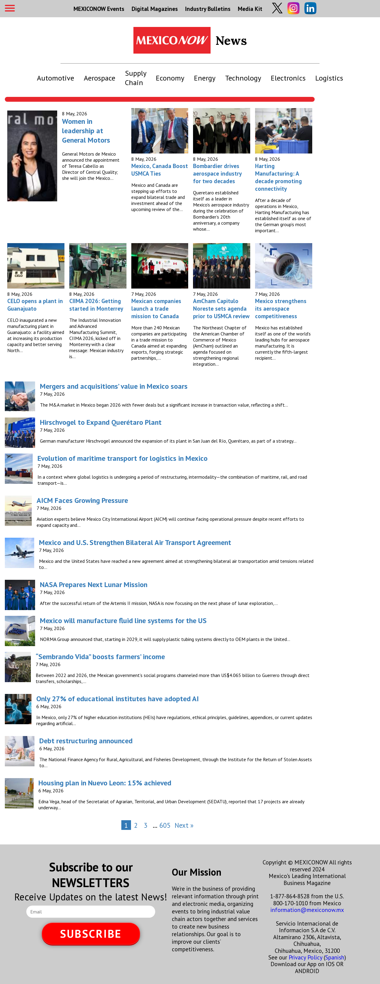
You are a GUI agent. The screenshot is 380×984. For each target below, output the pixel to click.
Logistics (329, 78)
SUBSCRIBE (91, 933)
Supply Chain (135, 77)
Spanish (334, 957)
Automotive (55, 78)
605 (165, 825)
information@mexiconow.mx (307, 909)
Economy (170, 78)
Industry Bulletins (208, 8)
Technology (243, 78)
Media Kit (250, 8)
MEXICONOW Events (99, 8)
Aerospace (99, 78)
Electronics (288, 78)
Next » (184, 825)
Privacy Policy (305, 957)
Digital (155, 8)
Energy (204, 78)
